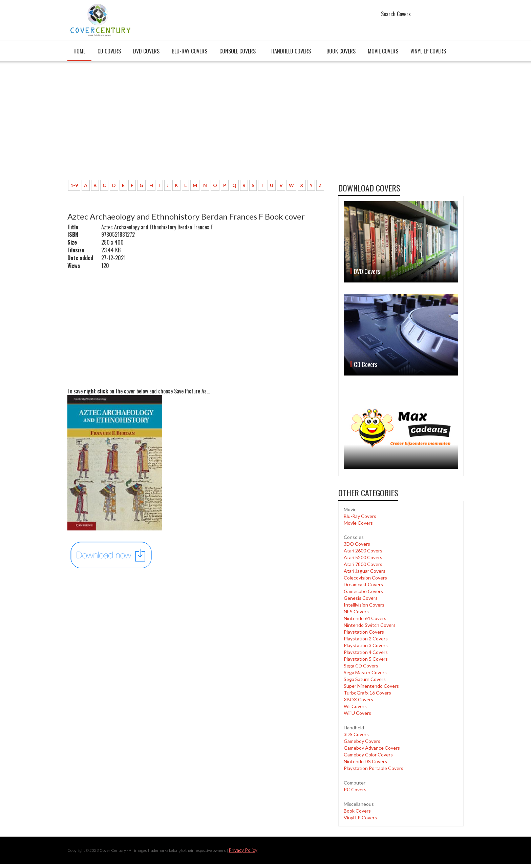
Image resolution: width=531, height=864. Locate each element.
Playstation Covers (364, 632)
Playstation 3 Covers (366, 645)
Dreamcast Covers (363, 584)
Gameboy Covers (362, 741)
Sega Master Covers (365, 672)
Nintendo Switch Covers (370, 625)
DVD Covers (146, 51)
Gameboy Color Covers (368, 754)
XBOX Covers (358, 699)
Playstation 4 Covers (366, 652)
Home (79, 51)
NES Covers (356, 611)
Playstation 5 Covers (366, 659)
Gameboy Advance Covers (372, 748)
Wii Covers (355, 706)
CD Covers (109, 51)
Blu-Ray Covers (189, 51)
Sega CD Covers (361, 665)
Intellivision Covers (364, 605)
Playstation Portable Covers (373, 768)
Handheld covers (291, 51)
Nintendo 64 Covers (365, 618)
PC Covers (355, 789)
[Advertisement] (197, 124)
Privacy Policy (243, 850)
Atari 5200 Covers (363, 557)
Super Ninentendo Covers (371, 686)
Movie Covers (383, 51)
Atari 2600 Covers (363, 550)
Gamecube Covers (363, 591)
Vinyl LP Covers (428, 51)
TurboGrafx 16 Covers (367, 693)
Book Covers (341, 51)
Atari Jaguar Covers (364, 571)
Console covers (237, 51)
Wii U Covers (357, 713)
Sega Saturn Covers (365, 679)
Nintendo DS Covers (365, 761)
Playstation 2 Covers (366, 638)
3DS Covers (356, 734)
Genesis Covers (361, 598)
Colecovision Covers (365, 578)
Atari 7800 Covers (363, 564)
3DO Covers (357, 544)
